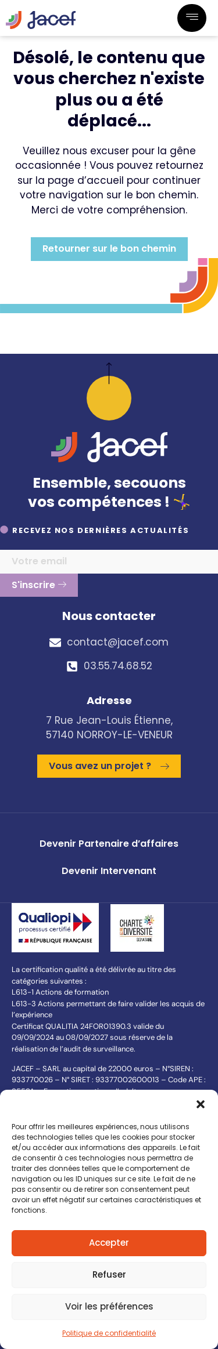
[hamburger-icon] (191, 18)
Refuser (109, 1274)
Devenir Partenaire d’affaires (109, 843)
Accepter (109, 1242)
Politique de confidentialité (109, 1333)
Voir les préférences (109, 1306)
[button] (200, 1104)
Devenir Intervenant (109, 870)
